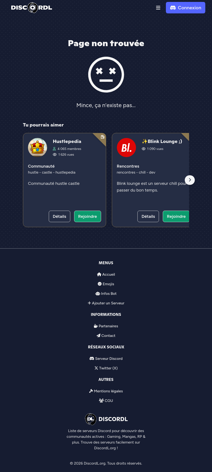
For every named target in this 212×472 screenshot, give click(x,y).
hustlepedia (65, 172)
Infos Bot (109, 293)
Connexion (185, 8)
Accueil (108, 274)
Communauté (41, 166)
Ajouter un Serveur (108, 303)
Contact (108, 335)
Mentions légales (108, 391)
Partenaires (108, 326)
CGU (109, 400)
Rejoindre (87, 216)
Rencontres (128, 166)
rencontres (126, 172)
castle (47, 172)
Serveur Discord (109, 358)
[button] (158, 7)
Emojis (108, 284)
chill (143, 172)
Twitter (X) (108, 368)
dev (152, 172)
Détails (59, 216)
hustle (33, 172)
